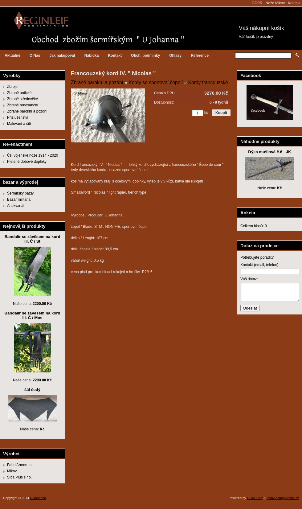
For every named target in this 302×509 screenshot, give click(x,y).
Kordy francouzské (208, 82)
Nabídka (91, 55)
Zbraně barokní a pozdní (27, 111)
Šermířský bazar (20, 193)
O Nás (35, 55)
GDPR (257, 3)
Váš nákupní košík (261, 28)
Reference (200, 55)
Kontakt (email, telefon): (260, 265)
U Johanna (38, 498)
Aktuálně (12, 55)
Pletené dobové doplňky (27, 161)
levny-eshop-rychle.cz (283, 498)
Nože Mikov (275, 3)
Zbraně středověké (22, 99)
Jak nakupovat (62, 55)
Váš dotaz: (249, 279)
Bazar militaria (19, 199)
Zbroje (12, 86)
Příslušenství (17, 117)
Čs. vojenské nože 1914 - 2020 (32, 155)
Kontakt (294, 3)
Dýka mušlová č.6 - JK (269, 152)
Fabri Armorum (19, 465)
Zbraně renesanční (22, 105)
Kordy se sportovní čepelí (156, 82)
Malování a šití (19, 123)
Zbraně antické (19, 93)
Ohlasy (175, 55)
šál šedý (32, 389)
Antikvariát (15, 205)
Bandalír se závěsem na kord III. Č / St (32, 239)
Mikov (12, 471)
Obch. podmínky (145, 55)
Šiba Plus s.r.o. (19, 477)
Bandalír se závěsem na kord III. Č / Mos (32, 315)
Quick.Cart (255, 498)
